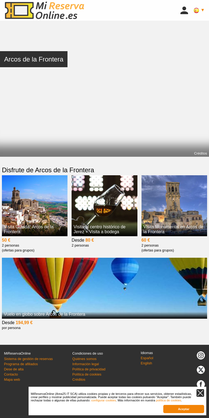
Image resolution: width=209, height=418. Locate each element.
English (146, 363)
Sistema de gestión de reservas (28, 359)
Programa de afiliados (21, 364)
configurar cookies (103, 400)
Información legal (85, 364)
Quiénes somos (84, 359)
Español (147, 358)
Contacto (11, 374)
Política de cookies (87, 374)
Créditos (200, 153)
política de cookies (168, 400)
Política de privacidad (89, 369)
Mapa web (12, 379)
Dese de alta (14, 369)
